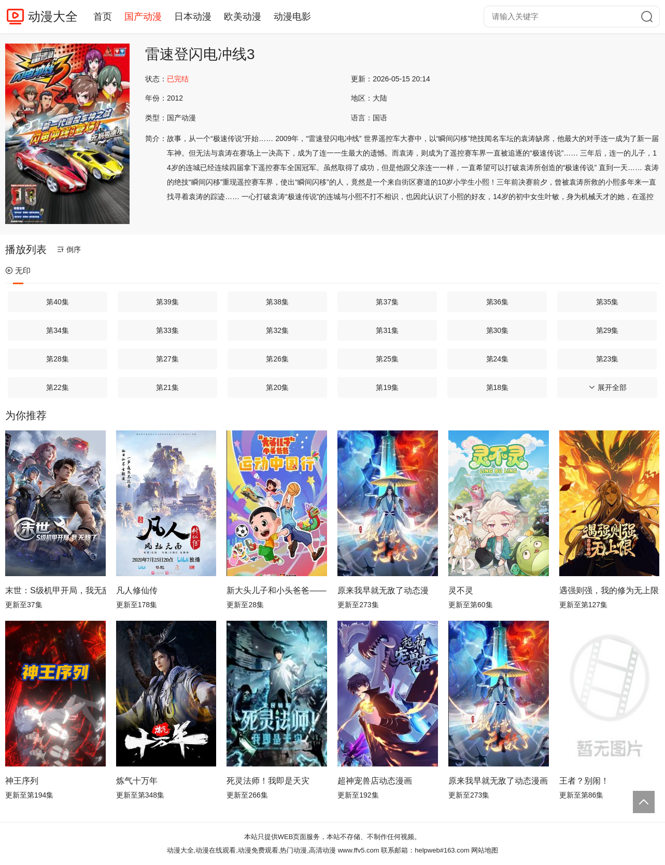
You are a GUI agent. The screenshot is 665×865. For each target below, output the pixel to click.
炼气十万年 (137, 780)
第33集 (167, 330)
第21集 (167, 387)
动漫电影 (292, 16)
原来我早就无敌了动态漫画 (498, 780)
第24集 (497, 359)
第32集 (277, 330)
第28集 (57, 359)
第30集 (497, 330)
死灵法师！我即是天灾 (268, 780)
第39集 (167, 302)
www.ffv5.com (358, 850)
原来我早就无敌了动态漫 (383, 590)
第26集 (277, 359)
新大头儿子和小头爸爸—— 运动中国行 (277, 590)
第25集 (387, 359)
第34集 (57, 330)
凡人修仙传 (137, 590)
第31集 (387, 330)
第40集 (57, 302)
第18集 (497, 387)
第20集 (277, 387)
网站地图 (484, 850)
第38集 (277, 302)
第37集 (387, 302)
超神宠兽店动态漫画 (374, 780)
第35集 (607, 302)
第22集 (57, 387)
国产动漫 (143, 16)
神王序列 (21, 780)
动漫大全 (53, 16)
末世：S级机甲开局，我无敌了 (55, 590)
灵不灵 (460, 590)
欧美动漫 (242, 16)
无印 (18, 270)
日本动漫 (192, 16)
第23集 (607, 359)
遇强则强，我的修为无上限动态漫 (609, 590)
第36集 (497, 302)
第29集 (607, 330)
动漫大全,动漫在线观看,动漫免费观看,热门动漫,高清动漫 (251, 850)
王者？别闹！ (584, 780)
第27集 (167, 359)
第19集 (387, 387)
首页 (102, 16)
